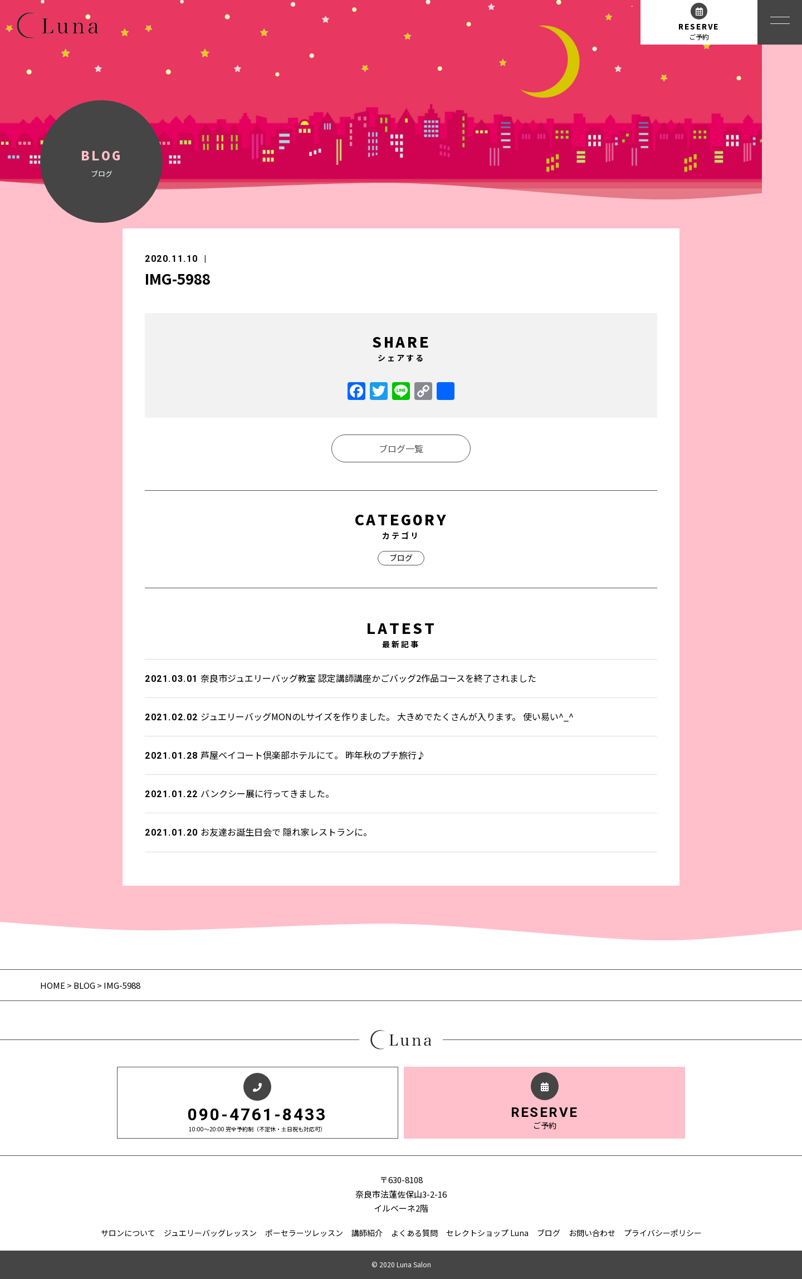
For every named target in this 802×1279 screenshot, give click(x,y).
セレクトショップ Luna (487, 1232)
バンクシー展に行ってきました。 (239, 793)
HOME (53, 985)
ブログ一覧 (401, 448)
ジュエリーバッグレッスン (210, 1232)
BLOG (84, 985)
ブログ (401, 557)
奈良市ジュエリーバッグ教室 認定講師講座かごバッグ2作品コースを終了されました (340, 678)
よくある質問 (414, 1232)
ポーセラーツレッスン (304, 1232)
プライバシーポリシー (663, 1232)
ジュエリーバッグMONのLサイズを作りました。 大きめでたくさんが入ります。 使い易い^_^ (359, 716)
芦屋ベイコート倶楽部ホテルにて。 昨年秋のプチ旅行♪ (285, 754)
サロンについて (128, 1232)
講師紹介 (367, 1232)
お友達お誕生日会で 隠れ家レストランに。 (258, 831)
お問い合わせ (592, 1232)
